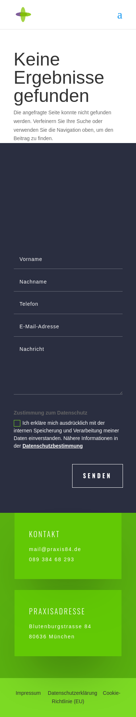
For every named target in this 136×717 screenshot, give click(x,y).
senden (97, 475)
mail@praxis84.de (55, 549)
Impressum (28, 693)
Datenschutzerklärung (72, 693)
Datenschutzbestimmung (52, 446)
